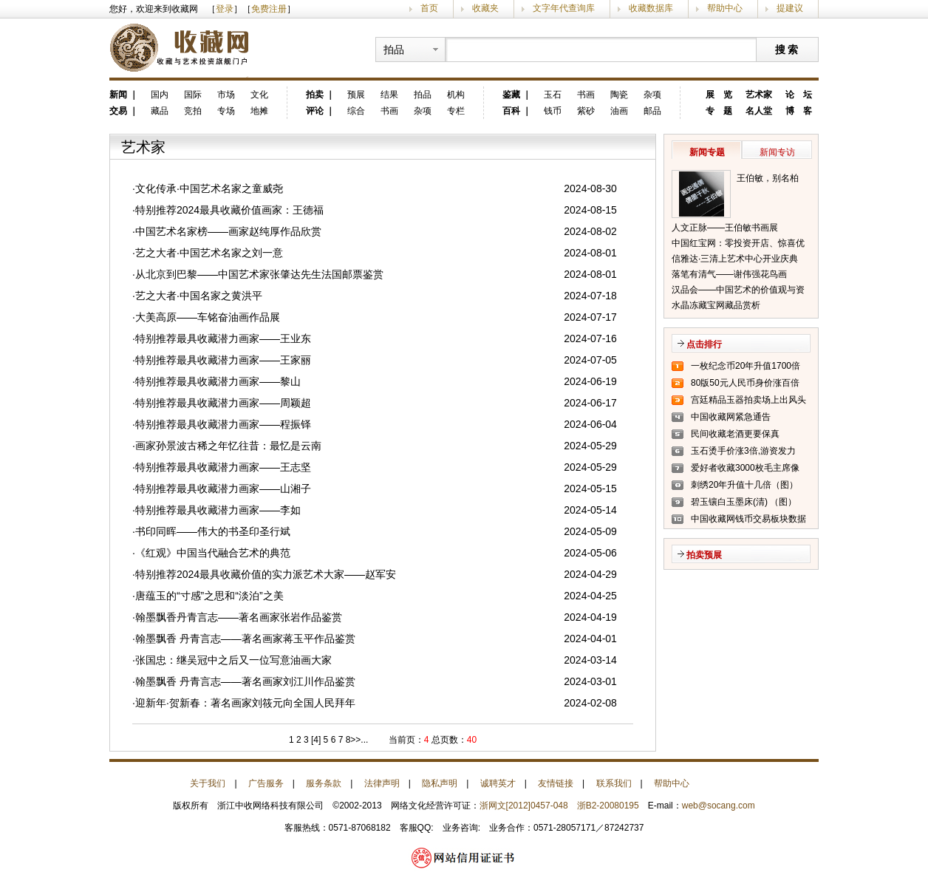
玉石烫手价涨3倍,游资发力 (743, 451)
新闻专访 (777, 152)
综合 (356, 111)
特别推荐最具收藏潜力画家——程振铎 (223, 424)
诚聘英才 (498, 783)
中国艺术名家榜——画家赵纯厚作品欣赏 (228, 231)
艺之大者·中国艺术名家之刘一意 (209, 253)
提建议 (790, 8)
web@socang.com (718, 805)
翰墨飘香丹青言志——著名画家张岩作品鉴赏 (238, 617)
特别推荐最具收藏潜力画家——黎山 (218, 381)
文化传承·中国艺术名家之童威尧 (209, 188)
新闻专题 (707, 152)
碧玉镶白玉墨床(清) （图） (743, 502)
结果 (389, 94)
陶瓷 (619, 94)
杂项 (422, 111)
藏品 (159, 111)
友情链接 (555, 783)
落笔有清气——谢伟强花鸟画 (729, 274)
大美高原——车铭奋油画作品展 (207, 317)
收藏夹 (485, 8)
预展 (356, 94)
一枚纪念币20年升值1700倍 (745, 366)
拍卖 (315, 94)
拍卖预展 (704, 555)
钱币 (553, 111)
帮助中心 (725, 8)
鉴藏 (511, 94)
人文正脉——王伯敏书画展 (725, 227)
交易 (118, 111)
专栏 (456, 111)
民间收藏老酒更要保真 (735, 434)
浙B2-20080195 (608, 805)
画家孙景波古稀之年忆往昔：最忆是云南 (228, 446)
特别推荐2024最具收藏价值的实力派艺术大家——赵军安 (265, 574)
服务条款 (323, 783)
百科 (511, 111)
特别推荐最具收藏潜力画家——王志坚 (223, 467)
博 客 (798, 111)
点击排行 (704, 344)
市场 (226, 94)
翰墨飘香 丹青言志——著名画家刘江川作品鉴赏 (245, 681)
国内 (159, 94)
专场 (226, 111)
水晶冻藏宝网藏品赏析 (716, 305)
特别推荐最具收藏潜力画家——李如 (218, 510)
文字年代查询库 (564, 8)
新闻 (118, 94)
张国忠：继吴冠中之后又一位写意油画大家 (233, 660)
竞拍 (193, 111)
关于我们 (207, 783)
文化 (259, 94)
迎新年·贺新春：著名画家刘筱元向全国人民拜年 (245, 703)
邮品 (652, 111)
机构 (456, 94)
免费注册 (269, 9)
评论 (315, 111)
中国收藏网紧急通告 (731, 417)
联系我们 (614, 783)
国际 (193, 94)
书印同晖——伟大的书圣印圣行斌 (212, 531)
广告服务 (266, 783)
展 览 (719, 94)
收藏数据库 (651, 8)
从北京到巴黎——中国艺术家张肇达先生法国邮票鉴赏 (259, 274)
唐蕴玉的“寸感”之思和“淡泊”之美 (209, 596)
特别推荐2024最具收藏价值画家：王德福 (229, 210)
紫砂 (586, 111)
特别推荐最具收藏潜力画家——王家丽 (223, 360)
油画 (619, 111)
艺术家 (759, 94)
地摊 (259, 111)
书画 (389, 111)
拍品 (422, 94)
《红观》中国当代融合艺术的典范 (212, 553)
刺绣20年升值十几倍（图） (744, 485)
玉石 (553, 94)
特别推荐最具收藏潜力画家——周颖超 (223, 403)
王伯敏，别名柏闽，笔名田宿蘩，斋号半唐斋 (772, 179)
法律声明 (382, 783)
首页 (429, 8)
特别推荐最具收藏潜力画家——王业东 (223, 338)
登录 (224, 9)
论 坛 (798, 94)
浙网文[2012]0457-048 (524, 805)
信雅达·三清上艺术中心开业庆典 (735, 258)
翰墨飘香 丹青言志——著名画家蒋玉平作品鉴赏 (245, 638)
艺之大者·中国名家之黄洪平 (198, 296)
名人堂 (759, 111)
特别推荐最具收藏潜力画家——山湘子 (223, 488)
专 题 (719, 111)
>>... (359, 740)
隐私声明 (439, 783)
